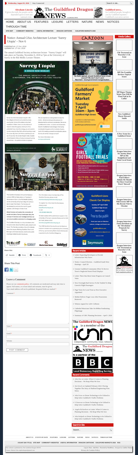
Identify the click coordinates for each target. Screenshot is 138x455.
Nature (87, 21)
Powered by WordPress (107, 447)
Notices (113, 21)
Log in (86, 447)
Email (9, 333)
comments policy (23, 284)
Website (9, 341)
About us (24, 21)
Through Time (16, 26)
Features (41, 21)
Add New (96, 447)
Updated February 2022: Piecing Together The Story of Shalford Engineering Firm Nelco (92, 388)
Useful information (45, 31)
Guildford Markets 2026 (85, 31)
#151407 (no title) (25, 442)
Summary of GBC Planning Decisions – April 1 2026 (93, 315)
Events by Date (41, 437)
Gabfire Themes (127, 447)
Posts (90, 447)
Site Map (9, 31)
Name (9, 326)
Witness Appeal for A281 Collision (87, 304)
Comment (10, 293)
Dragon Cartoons (64, 31)
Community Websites (24, 31)
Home (10, 21)
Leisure (57, 21)
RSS (118, 442)
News (100, 21)
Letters (72, 21)
